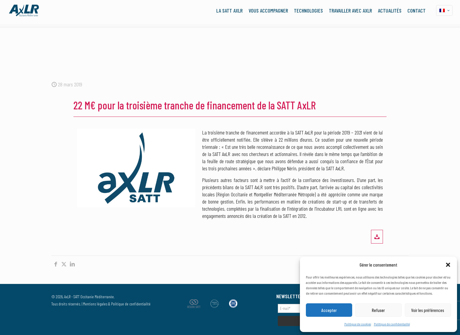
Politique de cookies (357, 324)
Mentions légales (95, 303)
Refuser (378, 310)
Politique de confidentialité (392, 324)
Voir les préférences (427, 310)
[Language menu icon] (444, 10)
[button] (448, 265)
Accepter (329, 310)
